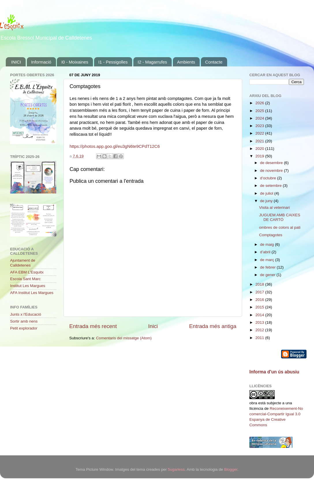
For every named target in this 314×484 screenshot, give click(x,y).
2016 (260, 299)
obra (253, 403)
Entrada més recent (93, 326)
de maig (267, 244)
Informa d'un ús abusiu (274, 371)
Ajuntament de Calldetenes (22, 262)
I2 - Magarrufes (152, 61)
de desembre (272, 163)
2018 (260, 284)
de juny (267, 201)
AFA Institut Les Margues (31, 293)
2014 (260, 315)
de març (267, 260)
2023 (260, 126)
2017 (260, 292)
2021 (260, 141)
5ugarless (176, 469)
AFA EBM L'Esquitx (27, 272)
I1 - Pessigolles (113, 61)
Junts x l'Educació (25, 314)
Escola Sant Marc (25, 279)
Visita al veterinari (274, 207)
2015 (260, 307)
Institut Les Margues (27, 286)
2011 (260, 338)
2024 (260, 118)
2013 (260, 322)
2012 (260, 330)
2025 (260, 111)
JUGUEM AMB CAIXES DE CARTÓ (279, 217)
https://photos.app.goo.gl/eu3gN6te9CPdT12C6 (115, 146)
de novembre (272, 170)
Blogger (231, 469)
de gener (268, 275)
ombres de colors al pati (279, 227)
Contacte (214, 61)
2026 (260, 103)
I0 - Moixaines (74, 61)
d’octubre (268, 178)
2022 (260, 133)
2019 (260, 156)
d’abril (266, 252)
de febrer (268, 267)
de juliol (267, 193)
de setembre (271, 185)
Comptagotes (270, 235)
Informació (41, 61)
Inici (153, 326)
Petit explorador (24, 328)
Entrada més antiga (212, 326)
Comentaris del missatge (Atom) (124, 338)
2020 (260, 148)
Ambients (186, 61)
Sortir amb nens (24, 321)
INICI (16, 61)
